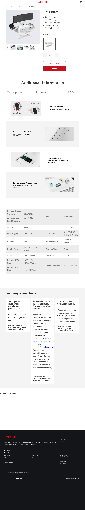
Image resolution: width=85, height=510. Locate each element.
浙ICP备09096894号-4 (72, 478)
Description (14, 92)
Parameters (42, 92)
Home (7, 7)
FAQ (71, 92)
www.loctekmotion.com (42, 341)
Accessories (14, 7)
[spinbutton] (51, 55)
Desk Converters (23, 7)
